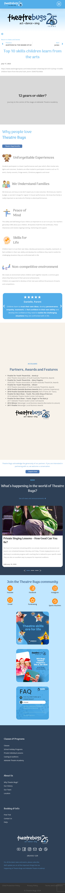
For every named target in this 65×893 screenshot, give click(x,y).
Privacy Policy (32, 885)
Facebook (32, 592)
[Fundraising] (32, 600)
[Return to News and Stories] (2, 34)
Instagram (55, 592)
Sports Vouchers (55, 605)
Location (7, 793)
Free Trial (7, 815)
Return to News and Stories (10, 40)
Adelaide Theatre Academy (14, 760)
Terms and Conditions (54, 885)
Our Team (7, 790)
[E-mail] (10, 600)
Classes (6, 745)
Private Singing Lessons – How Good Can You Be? (30, 540)
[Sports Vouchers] (55, 601)
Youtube (10, 592)
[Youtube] (10, 588)
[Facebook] (32, 588)
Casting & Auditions (11, 757)
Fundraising (32, 604)
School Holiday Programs (13, 749)
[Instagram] (55, 588)
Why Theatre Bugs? (11, 782)
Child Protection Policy (11, 885)
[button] (4, 306)
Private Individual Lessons (13, 753)
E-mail (10, 604)
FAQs (6, 822)
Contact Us (8, 818)
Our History (8, 786)
